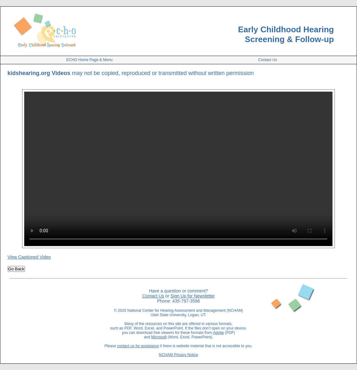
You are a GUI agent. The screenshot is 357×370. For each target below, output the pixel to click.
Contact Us (267, 60)
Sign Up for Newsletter (192, 295)
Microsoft (159, 337)
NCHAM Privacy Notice (178, 355)
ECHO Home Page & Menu (89, 60)
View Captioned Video (29, 257)
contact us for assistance (138, 346)
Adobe (218, 332)
